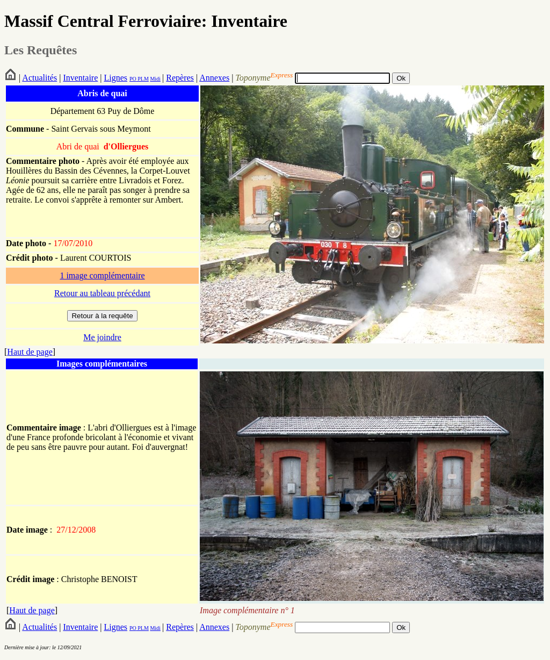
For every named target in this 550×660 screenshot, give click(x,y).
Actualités (39, 77)
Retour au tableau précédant (102, 293)
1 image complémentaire (102, 275)
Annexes (214, 77)
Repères (180, 77)
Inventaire (80, 77)
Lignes (115, 77)
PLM (142, 79)
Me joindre (102, 337)
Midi (155, 79)
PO (132, 79)
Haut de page (29, 351)
